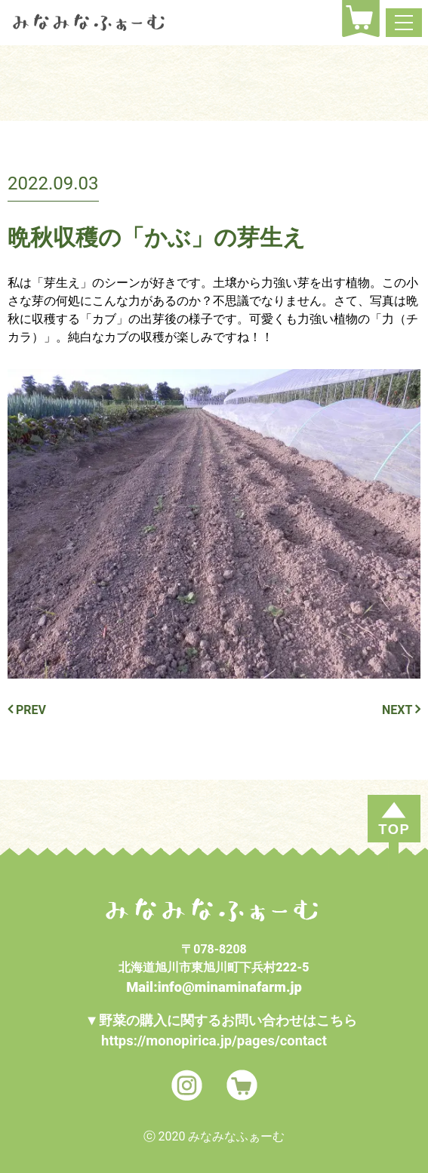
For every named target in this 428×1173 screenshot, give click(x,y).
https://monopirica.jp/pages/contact (214, 1040)
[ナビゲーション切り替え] (404, 22)
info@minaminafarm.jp (230, 987)
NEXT (401, 710)
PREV (27, 710)
